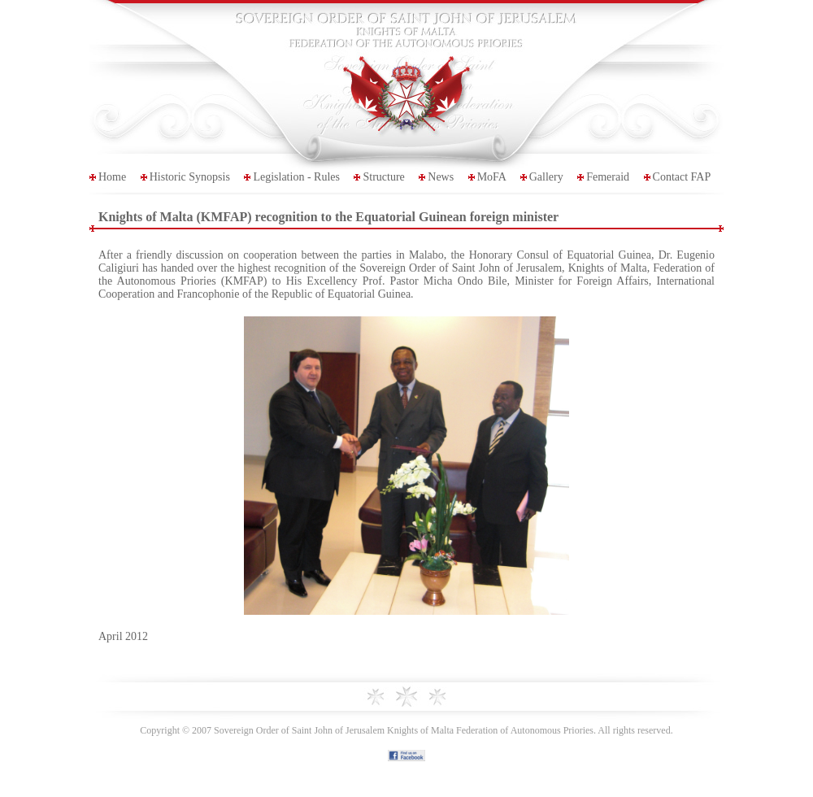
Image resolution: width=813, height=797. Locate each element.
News (441, 177)
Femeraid (607, 177)
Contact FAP (682, 177)
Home (112, 177)
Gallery (546, 177)
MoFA (491, 177)
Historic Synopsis (190, 177)
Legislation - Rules (296, 177)
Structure (383, 177)
